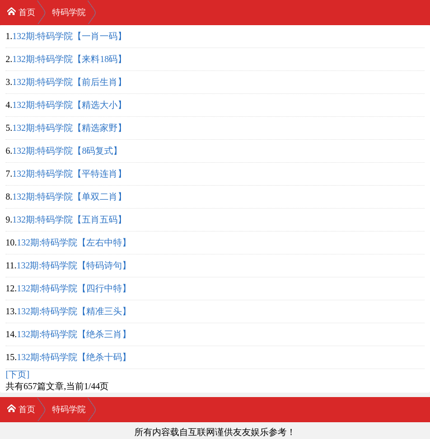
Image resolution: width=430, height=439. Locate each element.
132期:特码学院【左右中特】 (74, 242)
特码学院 (69, 12)
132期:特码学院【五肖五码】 (69, 219)
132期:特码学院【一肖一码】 (69, 36)
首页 (21, 11)
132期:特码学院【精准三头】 (74, 311)
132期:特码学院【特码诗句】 (73, 265)
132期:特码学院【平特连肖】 (69, 173)
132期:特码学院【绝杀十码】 (74, 357)
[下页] (18, 374)
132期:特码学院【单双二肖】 (69, 196)
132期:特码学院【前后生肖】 (69, 82)
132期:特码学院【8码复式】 (67, 150)
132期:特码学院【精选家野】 (69, 128)
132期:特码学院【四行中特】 (74, 288)
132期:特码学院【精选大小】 (69, 105)
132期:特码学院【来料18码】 (69, 59)
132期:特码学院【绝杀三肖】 (74, 334)
